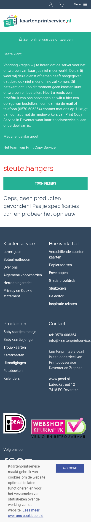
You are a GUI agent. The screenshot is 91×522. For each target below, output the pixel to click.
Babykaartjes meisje (19, 332)
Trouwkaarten (14, 347)
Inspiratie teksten (63, 304)
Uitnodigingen (14, 363)
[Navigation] (81, 4)
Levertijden (12, 252)
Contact (57, 323)
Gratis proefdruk (62, 280)
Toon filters (45, 183)
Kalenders (11, 378)
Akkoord (70, 468)
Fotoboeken (13, 371)
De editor (56, 296)
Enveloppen (58, 273)
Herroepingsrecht (17, 283)
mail (69, 103)
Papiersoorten (60, 265)
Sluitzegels (58, 288)
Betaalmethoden (16, 259)
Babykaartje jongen (19, 339)
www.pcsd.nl (59, 379)
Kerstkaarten (13, 355)
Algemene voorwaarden (22, 275)
